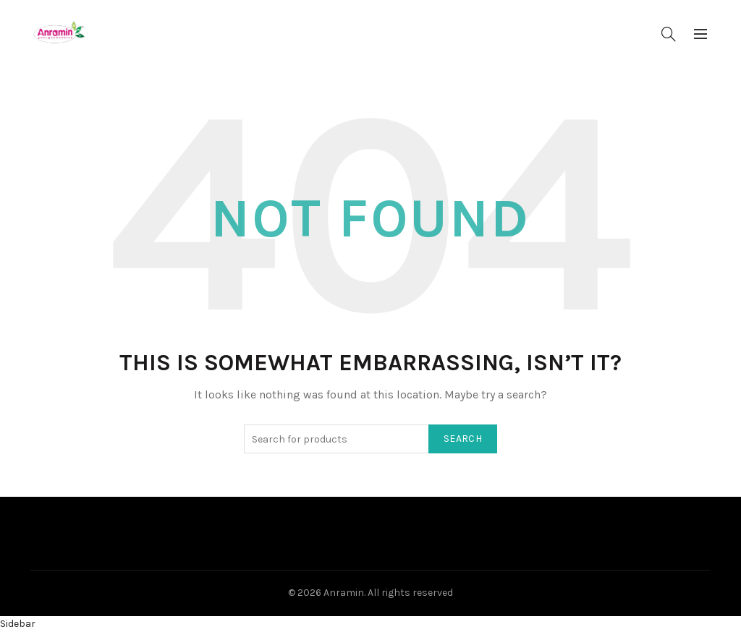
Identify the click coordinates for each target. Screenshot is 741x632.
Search (463, 438)
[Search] (668, 34)
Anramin (343, 592)
